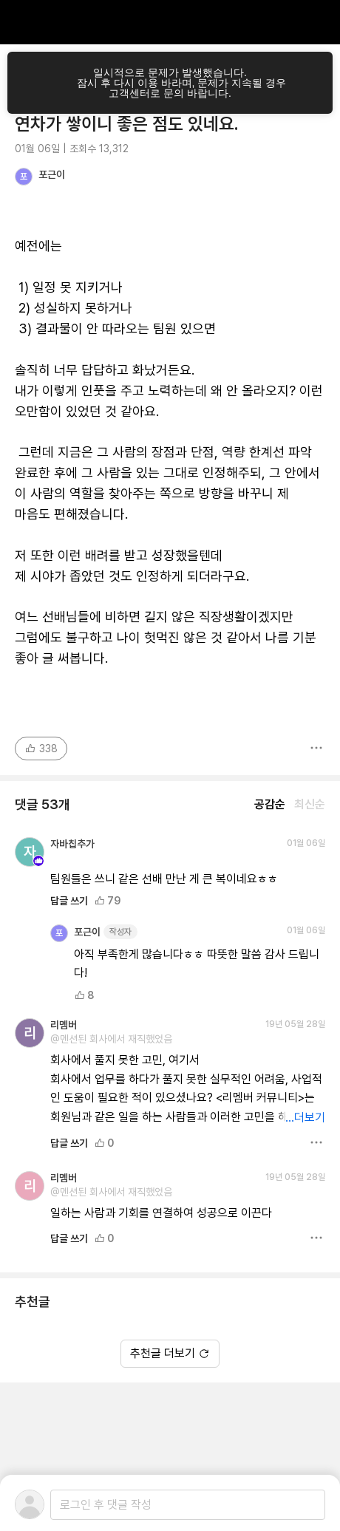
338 (41, 748)
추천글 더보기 (170, 1353)
